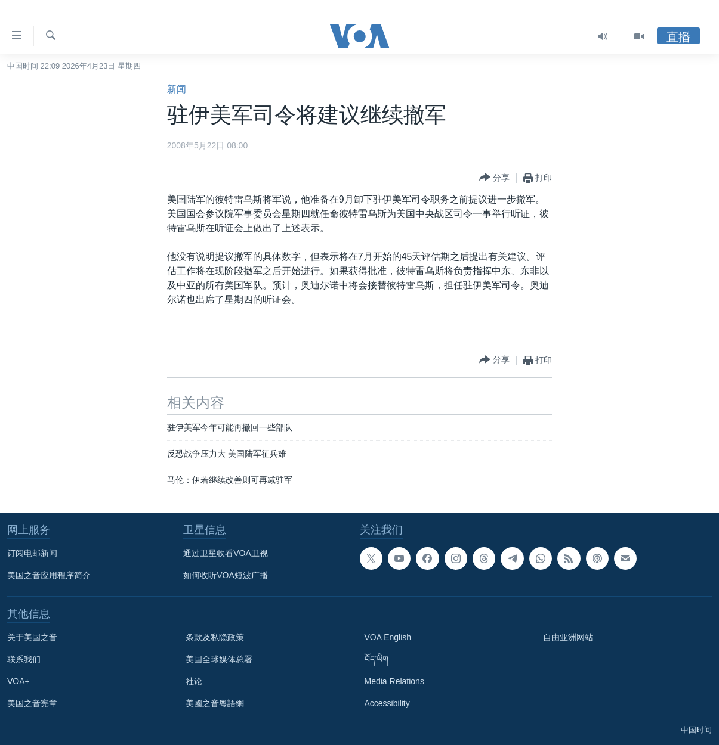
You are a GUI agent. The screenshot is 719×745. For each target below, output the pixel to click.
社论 (194, 681)
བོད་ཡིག (376, 659)
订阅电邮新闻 (32, 553)
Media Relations (394, 681)
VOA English (388, 637)
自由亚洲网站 (568, 637)
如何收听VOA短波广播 (225, 575)
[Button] (494, 178)
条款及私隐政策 (215, 637)
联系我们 (24, 659)
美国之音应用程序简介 (49, 575)
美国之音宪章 (32, 703)
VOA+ (18, 681)
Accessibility (387, 703)
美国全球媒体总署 (219, 659)
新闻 (176, 89)
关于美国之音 (32, 637)
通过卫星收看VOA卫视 (225, 553)
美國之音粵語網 (215, 703)
